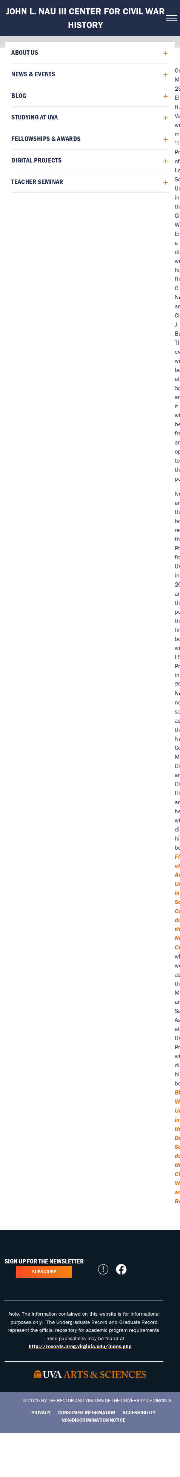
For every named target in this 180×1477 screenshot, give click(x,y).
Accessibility (139, 1412)
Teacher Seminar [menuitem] (37, 181)
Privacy (41, 1412)
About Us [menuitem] (24, 52)
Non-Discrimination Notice (93, 1420)
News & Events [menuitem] (33, 74)
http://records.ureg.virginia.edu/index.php (80, 1346)
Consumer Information (86, 1412)
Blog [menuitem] (18, 95)
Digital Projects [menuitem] (36, 160)
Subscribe (44, 1272)
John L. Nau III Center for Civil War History (85, 18)
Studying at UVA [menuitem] (34, 117)
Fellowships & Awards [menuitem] (45, 138)
